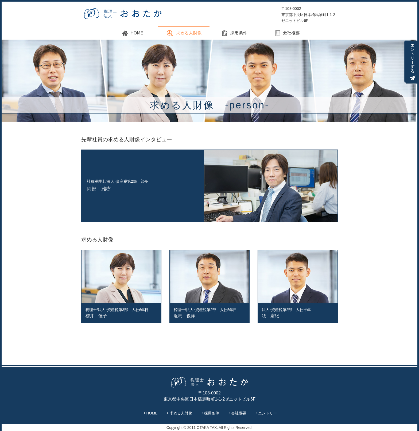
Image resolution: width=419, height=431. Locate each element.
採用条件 (211, 413)
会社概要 (238, 413)
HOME (152, 413)
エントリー (267, 413)
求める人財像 (181, 413)
